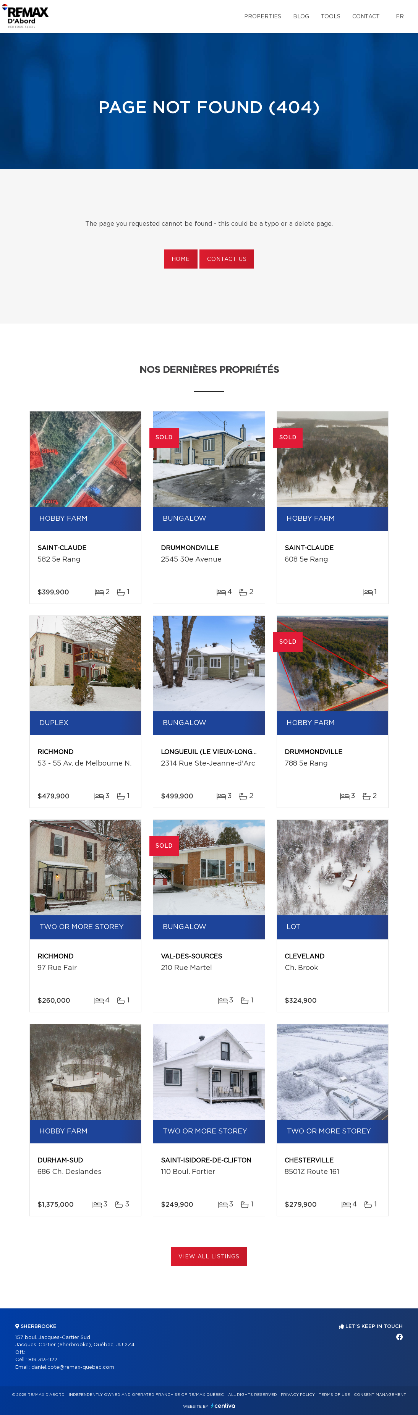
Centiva (223, 1405)
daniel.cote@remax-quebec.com (72, 1367)
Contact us (226, 259)
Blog (301, 16)
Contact (366, 16)
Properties (262, 16)
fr (400, 16)
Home (181, 259)
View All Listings (208, 1257)
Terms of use (334, 1395)
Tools (330, 16)
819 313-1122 (42, 1359)
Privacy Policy (298, 1395)
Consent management (380, 1395)
